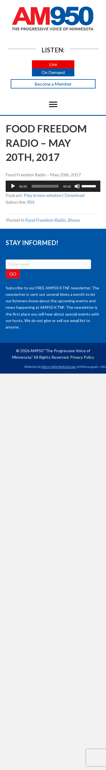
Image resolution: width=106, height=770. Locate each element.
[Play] (13, 186)
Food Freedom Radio (45, 220)
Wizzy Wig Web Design (59, 367)
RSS (30, 202)
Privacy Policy (82, 357)
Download (74, 195)
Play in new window (42, 195)
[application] (53, 186)
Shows (73, 220)
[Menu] (53, 104)
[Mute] (77, 186)
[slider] (45, 186)
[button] (53, 64)
